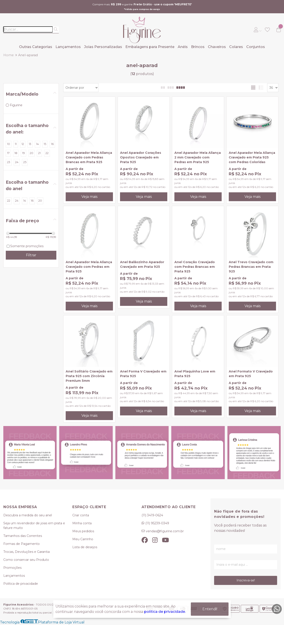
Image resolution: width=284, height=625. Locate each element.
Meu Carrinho (82, 539)
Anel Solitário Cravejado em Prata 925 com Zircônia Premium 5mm (89, 376)
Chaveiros (217, 47)
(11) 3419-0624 (152, 515)
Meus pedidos (83, 531)
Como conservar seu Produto (26, 560)
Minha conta (82, 523)
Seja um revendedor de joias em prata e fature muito (34, 525)
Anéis (183, 47)
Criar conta (80, 515)
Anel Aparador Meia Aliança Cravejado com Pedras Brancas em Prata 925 (89, 157)
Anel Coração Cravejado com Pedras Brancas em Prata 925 (194, 266)
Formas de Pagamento (21, 544)
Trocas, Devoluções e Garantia (26, 552)
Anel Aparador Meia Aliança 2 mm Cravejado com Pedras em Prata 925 (197, 157)
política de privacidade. (165, 612)
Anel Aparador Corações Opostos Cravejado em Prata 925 (140, 157)
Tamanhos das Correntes (22, 536)
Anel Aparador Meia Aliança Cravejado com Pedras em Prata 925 (89, 266)
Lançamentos (68, 47)
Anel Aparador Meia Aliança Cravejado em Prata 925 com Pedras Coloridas (252, 157)
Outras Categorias (35, 47)
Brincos (198, 47)
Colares (236, 47)
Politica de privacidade (20, 584)
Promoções (12, 568)
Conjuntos (255, 47)
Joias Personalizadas (103, 47)
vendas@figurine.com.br (165, 531)
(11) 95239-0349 (157, 523)
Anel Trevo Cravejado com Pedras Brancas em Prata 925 (251, 266)
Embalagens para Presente (149, 47)
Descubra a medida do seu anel (27, 515)
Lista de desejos (84, 547)
